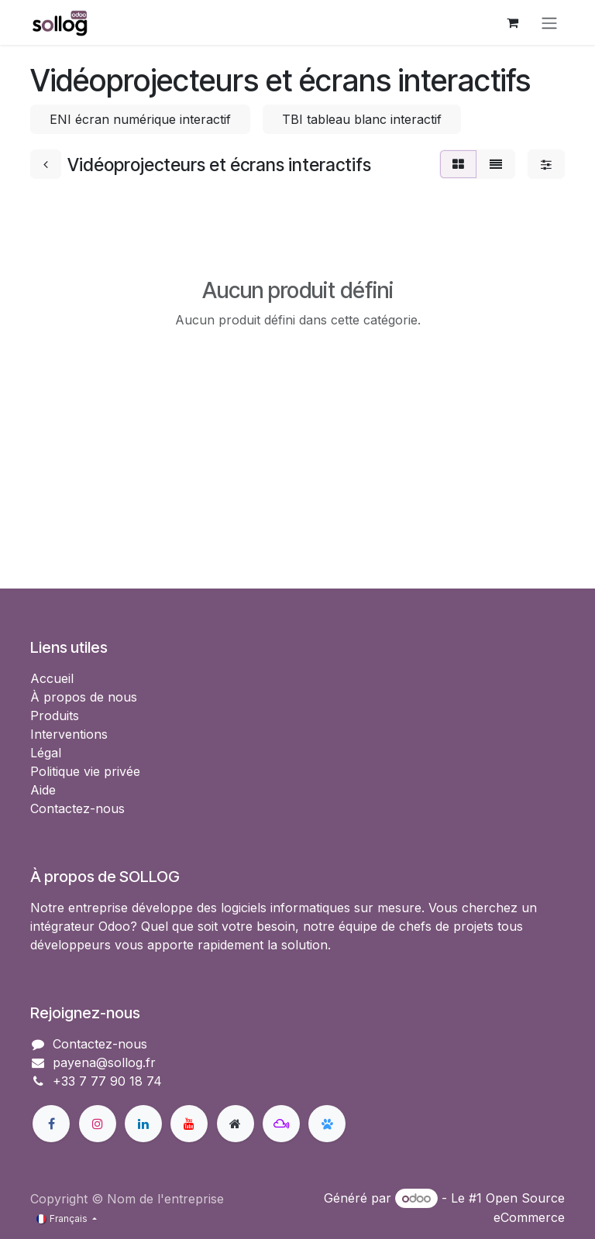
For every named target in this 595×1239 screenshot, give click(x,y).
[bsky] (327, 1123)
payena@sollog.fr (104, 1062)
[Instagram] (97, 1123)
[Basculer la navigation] (549, 22)
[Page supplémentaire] (235, 1123)
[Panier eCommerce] (512, 22)
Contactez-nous (77, 808)
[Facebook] (51, 1123)
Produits (54, 715)
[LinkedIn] (143, 1123)
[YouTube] (189, 1123)
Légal (45, 752)
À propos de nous (83, 697)
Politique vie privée (85, 771)
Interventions (69, 734)
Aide (43, 790)
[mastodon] (281, 1123)
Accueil (52, 678)
